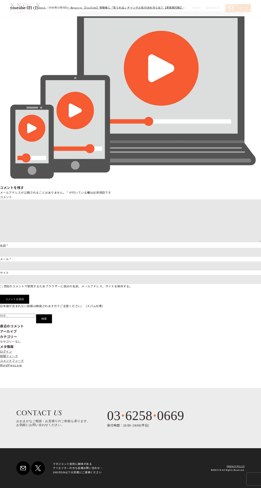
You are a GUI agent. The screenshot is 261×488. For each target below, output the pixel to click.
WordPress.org (11, 365)
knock (42, 8)
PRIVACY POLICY (236, 466)
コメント (6, 197)
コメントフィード (12, 361)
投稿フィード (9, 356)
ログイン (6, 351)
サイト (4, 273)
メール (5, 259)
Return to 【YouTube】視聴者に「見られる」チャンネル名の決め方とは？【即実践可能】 (125, 8)
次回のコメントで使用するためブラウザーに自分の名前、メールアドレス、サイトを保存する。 (67, 286)
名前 (4, 245)
